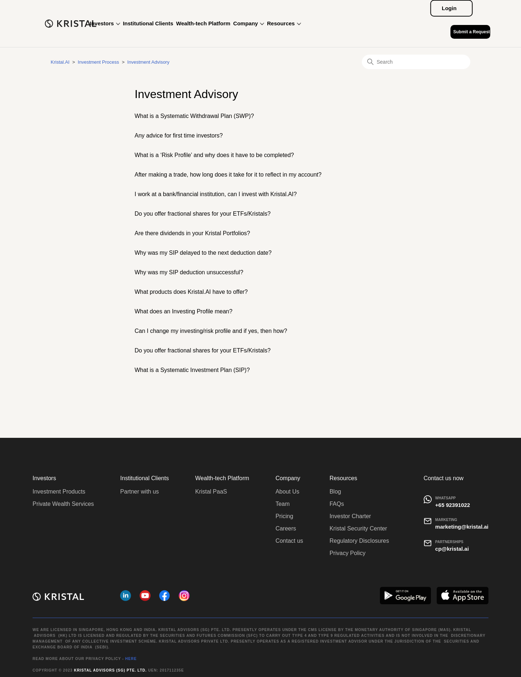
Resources (284, 23)
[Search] (416, 62)
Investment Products (59, 491)
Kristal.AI (60, 62)
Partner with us (139, 491)
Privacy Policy (348, 553)
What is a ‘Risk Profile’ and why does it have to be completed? (214, 155)
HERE (131, 659)
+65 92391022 (452, 505)
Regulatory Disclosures (359, 541)
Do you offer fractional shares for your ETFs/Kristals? (203, 214)
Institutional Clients (148, 23)
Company (248, 23)
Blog (335, 491)
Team (282, 504)
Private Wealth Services (63, 504)
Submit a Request (471, 31)
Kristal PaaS (211, 491)
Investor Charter (350, 516)
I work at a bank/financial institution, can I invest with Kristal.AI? (216, 194)
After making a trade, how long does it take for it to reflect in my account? (228, 175)
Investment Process (98, 62)
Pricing (284, 516)
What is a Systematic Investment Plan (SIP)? (192, 370)
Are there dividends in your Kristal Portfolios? (192, 233)
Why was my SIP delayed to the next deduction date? (203, 253)
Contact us (289, 541)
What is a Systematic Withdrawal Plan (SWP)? (194, 116)
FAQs (337, 504)
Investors (105, 23)
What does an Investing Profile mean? (183, 311)
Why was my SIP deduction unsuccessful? (189, 272)
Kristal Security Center (358, 528)
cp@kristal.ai (452, 549)
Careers (285, 528)
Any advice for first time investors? (179, 135)
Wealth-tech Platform (203, 23)
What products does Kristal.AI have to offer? (191, 292)
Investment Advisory (148, 62)
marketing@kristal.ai (461, 527)
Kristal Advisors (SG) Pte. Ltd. (110, 670)
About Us (287, 491)
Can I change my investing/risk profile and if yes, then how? (211, 331)
